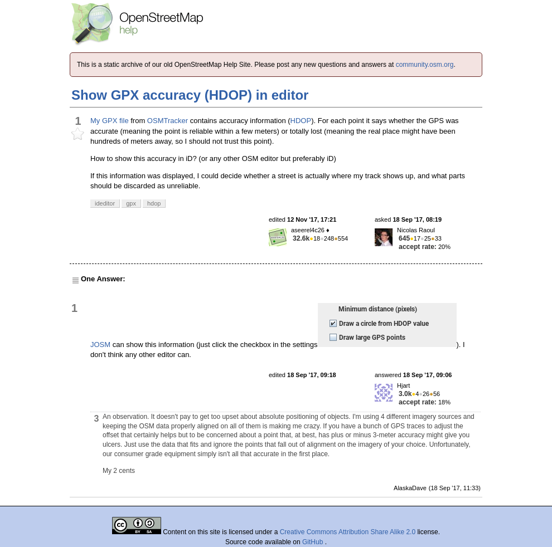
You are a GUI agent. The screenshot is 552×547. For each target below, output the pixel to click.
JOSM (100, 344)
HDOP (301, 120)
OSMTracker (167, 120)
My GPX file (109, 120)
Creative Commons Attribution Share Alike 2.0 (347, 532)
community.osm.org (425, 65)
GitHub (313, 542)
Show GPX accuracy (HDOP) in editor (189, 94)
